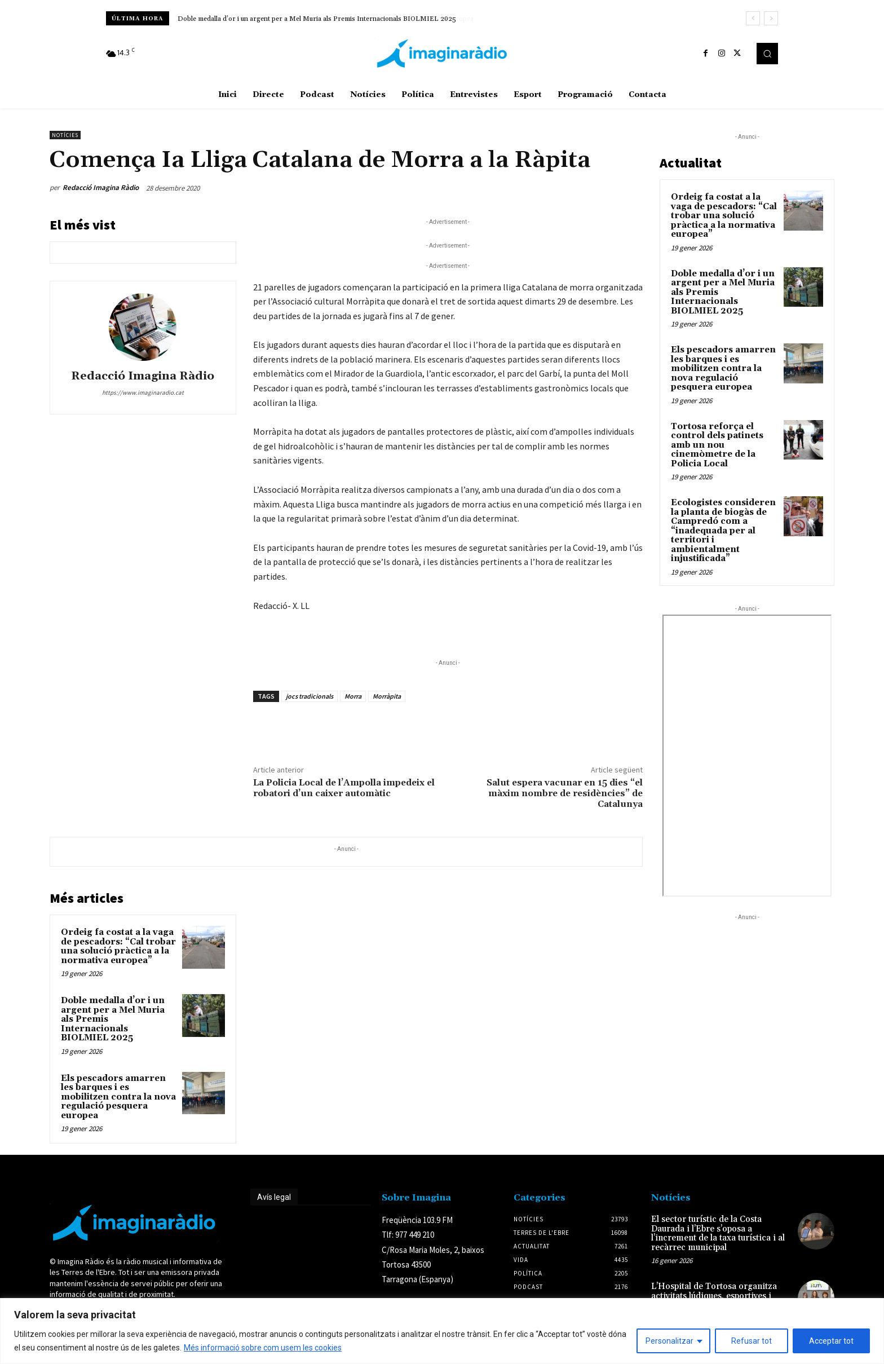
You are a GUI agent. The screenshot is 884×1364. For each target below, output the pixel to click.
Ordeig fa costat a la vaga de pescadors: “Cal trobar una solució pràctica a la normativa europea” (118, 946)
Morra (352, 696)
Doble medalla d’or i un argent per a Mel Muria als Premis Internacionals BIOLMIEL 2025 (317, 19)
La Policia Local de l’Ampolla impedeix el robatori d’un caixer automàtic (344, 788)
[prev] (753, 18)
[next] (771, 18)
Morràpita (387, 696)
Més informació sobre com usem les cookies (263, 1347)
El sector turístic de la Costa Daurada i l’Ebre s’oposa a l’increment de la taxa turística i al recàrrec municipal (718, 1233)
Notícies (65, 135)
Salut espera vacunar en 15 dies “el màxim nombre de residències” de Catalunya (565, 793)
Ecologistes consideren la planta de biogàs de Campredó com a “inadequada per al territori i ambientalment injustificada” (723, 530)
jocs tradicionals (309, 696)
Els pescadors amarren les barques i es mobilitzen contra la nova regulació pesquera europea (118, 1097)
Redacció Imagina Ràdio (101, 187)
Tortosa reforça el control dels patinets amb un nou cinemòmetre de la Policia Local (717, 445)
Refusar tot (751, 1340)
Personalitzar (669, 1340)
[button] (767, 53)
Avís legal (274, 1197)
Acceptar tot (831, 1340)
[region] (442, 1331)
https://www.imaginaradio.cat (143, 392)
